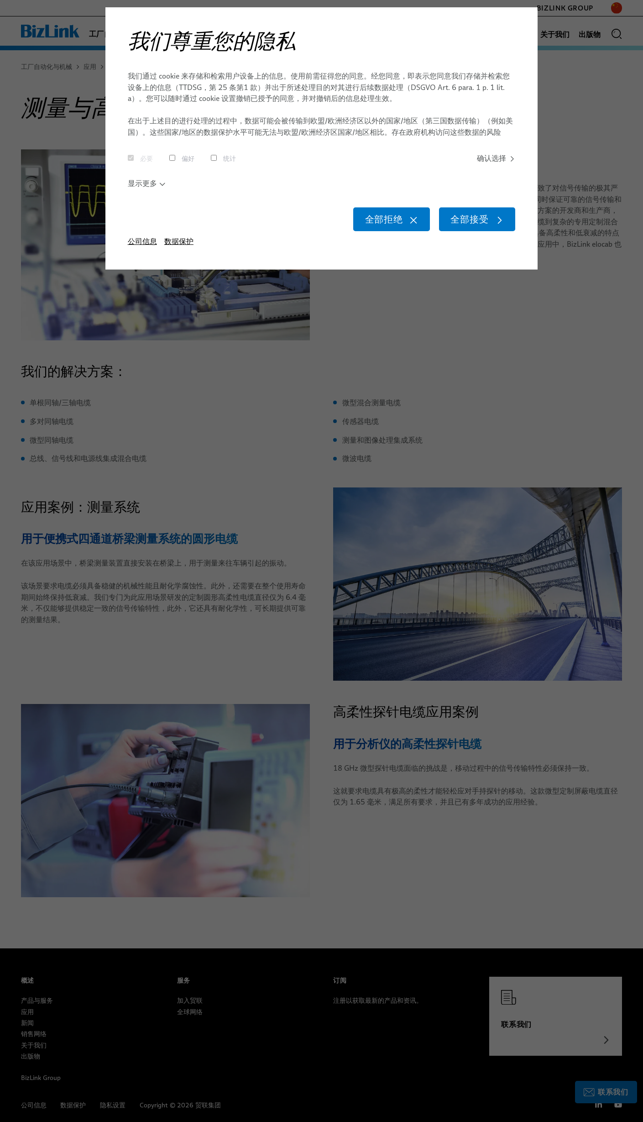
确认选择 (495, 158)
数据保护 (178, 244)
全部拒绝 (385, 221)
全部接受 (475, 221)
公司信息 (142, 244)
